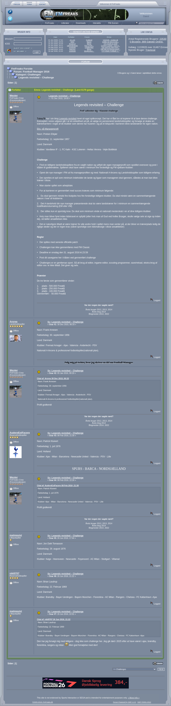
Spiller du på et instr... (110, 42)
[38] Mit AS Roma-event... (110, 49)
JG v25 (72, 40)
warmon (72, 49)
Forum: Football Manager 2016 (31, 71)
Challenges (89, 47)
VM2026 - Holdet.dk (110, 40)
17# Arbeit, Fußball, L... (110, 51)
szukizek (72, 47)
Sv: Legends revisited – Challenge (65, 322)
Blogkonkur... (89, 51)
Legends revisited (67, 118)
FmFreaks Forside (21, 68)
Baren (89, 42)
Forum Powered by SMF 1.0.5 (124, 702)
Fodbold (89, 40)
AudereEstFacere (20, 432)
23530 (163, 39)
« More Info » (133, 698)
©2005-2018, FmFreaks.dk (42, 702)
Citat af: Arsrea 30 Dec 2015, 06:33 (53, 378)
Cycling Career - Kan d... (110, 46)
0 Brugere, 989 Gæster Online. (146, 41)
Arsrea (13, 321)
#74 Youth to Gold (110, 44)
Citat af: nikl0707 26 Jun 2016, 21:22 (53, 619)
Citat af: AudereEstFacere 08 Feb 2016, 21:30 (58, 485)
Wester (14, 95)
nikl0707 (14, 573)
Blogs (89, 44)
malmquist (16, 535)
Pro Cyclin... (89, 46)
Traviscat (150, 50)
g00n (72, 42)
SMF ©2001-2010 (144, 702)
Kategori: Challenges (28, 74)
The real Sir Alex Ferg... (110, 47)
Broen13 (72, 44)
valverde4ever (72, 46)
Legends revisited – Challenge (36, 77)
